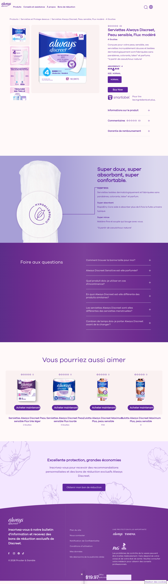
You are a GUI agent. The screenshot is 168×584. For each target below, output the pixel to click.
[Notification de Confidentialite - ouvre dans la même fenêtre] (84, 544)
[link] (27, 400)
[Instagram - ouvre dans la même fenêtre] (14, 556)
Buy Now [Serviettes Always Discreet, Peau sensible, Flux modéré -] (118, 89)
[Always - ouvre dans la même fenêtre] (117, 537)
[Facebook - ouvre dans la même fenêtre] (9, 556)
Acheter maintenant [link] (28, 407)
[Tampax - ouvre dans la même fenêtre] (130, 537)
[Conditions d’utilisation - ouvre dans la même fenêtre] (81, 549)
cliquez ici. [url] (137, 103)
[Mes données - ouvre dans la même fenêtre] (76, 554)
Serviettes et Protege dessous (35, 19)
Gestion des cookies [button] (155, 581)
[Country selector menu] (151, 7)
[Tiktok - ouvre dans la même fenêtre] (23, 556)
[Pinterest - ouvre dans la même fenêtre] (19, 556)
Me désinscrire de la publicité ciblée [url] (87, 560)
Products (14, 19)
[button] (22, 7)
